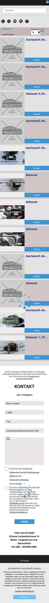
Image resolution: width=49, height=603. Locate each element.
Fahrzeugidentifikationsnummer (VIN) (22, 431)
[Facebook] (3, 21)
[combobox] (32, 32)
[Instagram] (21, 21)
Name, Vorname (13, 403)
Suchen (41, 12)
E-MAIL (9, 412)
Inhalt (8, 438)
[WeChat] (15, 21)
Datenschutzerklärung (19, 480)
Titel (8, 422)
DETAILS (37, 60)
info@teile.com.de (16, 503)
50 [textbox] (33, 32)
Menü (33, 2)
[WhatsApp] (9, 21)
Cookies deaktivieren (24, 591)
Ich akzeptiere (24, 597)
